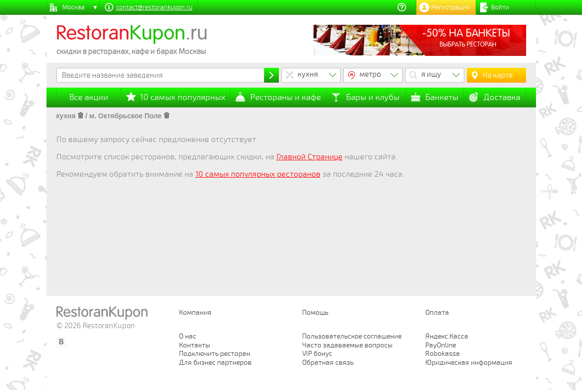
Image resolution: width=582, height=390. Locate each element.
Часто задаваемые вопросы (347, 345)
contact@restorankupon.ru (154, 7)
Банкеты (441, 97)
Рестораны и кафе (285, 97)
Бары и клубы (373, 97)
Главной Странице (309, 157)
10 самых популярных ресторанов (257, 174)
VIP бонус (317, 353)
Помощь (315, 312)
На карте (498, 75)
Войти (500, 7)
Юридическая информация (468, 362)
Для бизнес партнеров (215, 362)
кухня (308, 74)
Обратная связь (328, 362)
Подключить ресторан (214, 353)
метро (370, 74)
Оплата (437, 312)
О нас (187, 336)
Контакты (194, 345)
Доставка (502, 97)
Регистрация (450, 7)
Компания (195, 312)
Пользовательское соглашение (352, 336)
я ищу (431, 74)
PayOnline (440, 345)
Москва (73, 7)
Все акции (88, 97)
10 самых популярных (182, 97)
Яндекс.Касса (446, 336)
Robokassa (442, 353)
